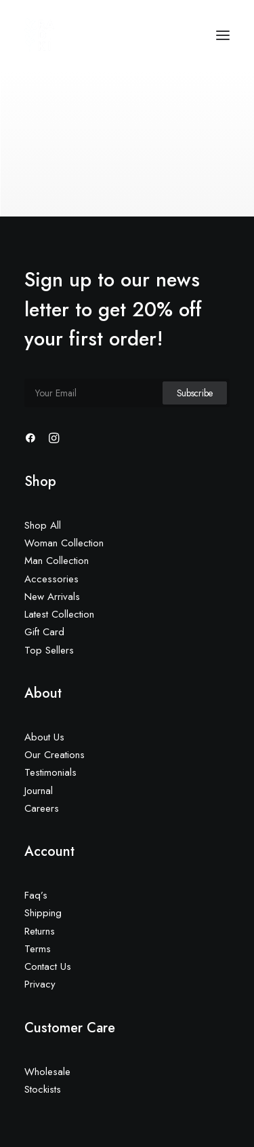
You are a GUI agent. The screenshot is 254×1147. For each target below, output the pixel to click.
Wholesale (47, 1071)
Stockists (42, 1089)
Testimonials (50, 772)
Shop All (42, 525)
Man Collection (56, 560)
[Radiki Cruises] (39, 35)
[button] (223, 35)
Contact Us (47, 966)
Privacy (40, 984)
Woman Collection (64, 542)
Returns (39, 931)
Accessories (51, 578)
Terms (37, 948)
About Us (44, 737)
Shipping (43, 912)
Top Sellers (49, 650)
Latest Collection (59, 614)
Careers (41, 808)
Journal (38, 790)
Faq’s (35, 895)
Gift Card (44, 631)
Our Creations (54, 754)
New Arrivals (52, 596)
